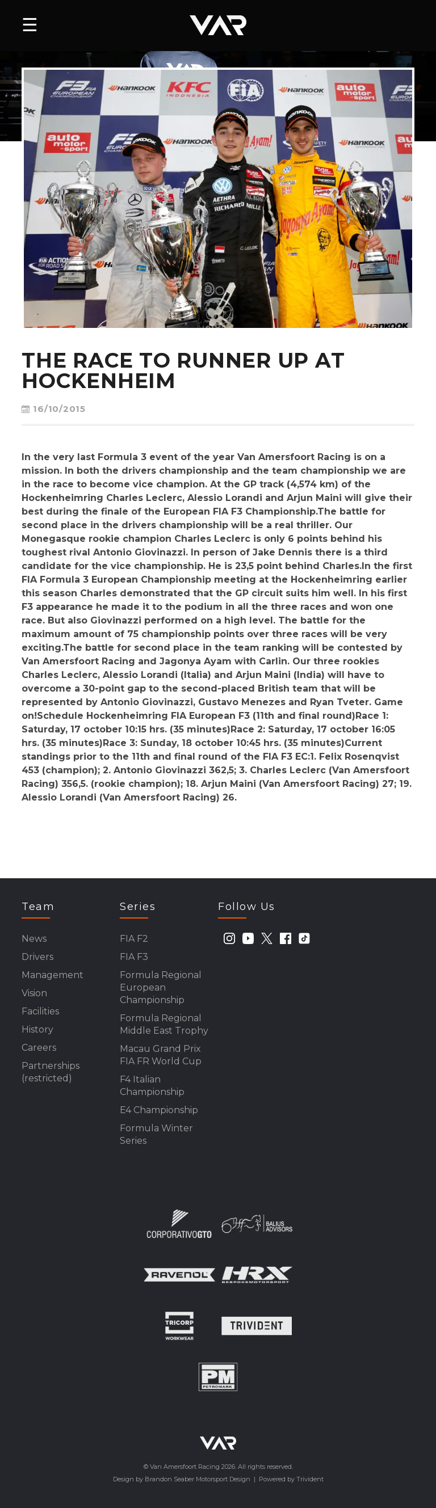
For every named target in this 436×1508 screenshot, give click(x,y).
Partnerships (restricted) (50, 1072)
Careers (39, 1047)
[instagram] (229, 938)
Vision (34, 993)
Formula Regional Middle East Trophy (164, 1024)
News (34, 938)
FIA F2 (134, 938)
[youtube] (248, 938)
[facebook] (285, 938)
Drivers (37, 956)
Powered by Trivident (291, 1479)
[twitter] (266, 938)
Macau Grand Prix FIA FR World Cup (161, 1055)
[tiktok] (304, 938)
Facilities (40, 1011)
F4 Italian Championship (152, 1085)
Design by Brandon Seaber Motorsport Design (181, 1479)
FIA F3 (134, 956)
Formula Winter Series (156, 1134)
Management (52, 975)
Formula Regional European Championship (161, 987)
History (37, 1029)
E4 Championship (159, 1110)
